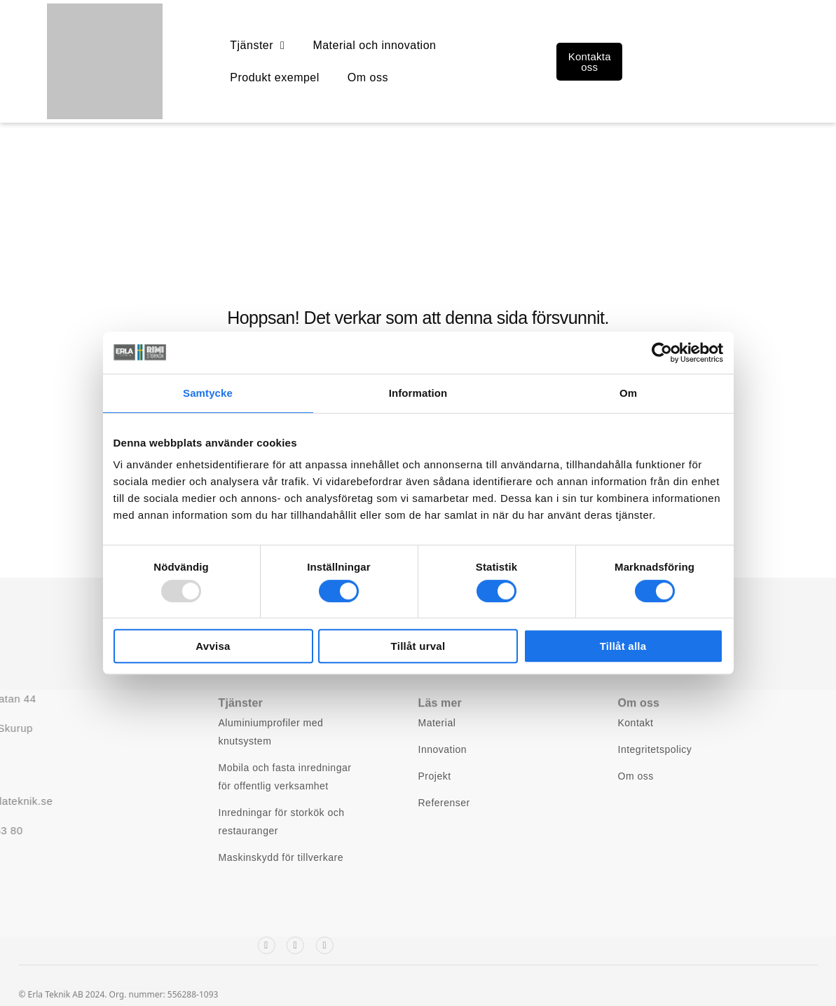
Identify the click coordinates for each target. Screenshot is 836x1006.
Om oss (368, 77)
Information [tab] (418, 393)
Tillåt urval (418, 646)
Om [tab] (628, 393)
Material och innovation (374, 45)
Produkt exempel (275, 77)
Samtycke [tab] (208, 393)
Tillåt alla (623, 646)
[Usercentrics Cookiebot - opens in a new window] (662, 352)
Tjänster (257, 45)
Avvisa (213, 646)
